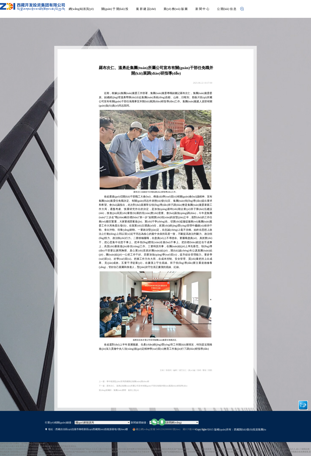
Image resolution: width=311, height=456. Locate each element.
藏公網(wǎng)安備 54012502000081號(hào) (156, 429)
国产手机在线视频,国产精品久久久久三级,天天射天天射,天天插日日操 (96, 449)
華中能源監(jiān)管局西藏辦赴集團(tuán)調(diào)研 (128, 381)
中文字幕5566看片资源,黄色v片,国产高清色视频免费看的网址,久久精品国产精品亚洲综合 (38, 446)
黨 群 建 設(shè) (146, 9)
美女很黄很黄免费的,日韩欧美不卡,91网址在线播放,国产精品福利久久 (58, 452)
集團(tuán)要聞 (120, 390)
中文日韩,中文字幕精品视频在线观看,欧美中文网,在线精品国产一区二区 (41, 454)
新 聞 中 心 (202, 9)
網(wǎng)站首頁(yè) (81, 9)
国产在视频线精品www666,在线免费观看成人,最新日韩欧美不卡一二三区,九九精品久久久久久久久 (206, 452)
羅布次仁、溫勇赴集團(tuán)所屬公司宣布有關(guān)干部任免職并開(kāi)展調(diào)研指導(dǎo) (147, 386)
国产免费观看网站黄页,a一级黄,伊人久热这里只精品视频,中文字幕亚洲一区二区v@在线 (125, 452)
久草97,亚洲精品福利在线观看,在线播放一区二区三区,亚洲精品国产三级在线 (248, 449)
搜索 (247, 9)
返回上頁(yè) (133, 390)
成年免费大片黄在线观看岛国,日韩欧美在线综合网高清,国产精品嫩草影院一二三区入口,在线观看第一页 (170, 449)
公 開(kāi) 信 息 (226, 9)
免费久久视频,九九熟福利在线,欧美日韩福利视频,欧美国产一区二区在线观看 (33, 449)
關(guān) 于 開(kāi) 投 (114, 9)
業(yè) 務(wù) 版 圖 (176, 9)
